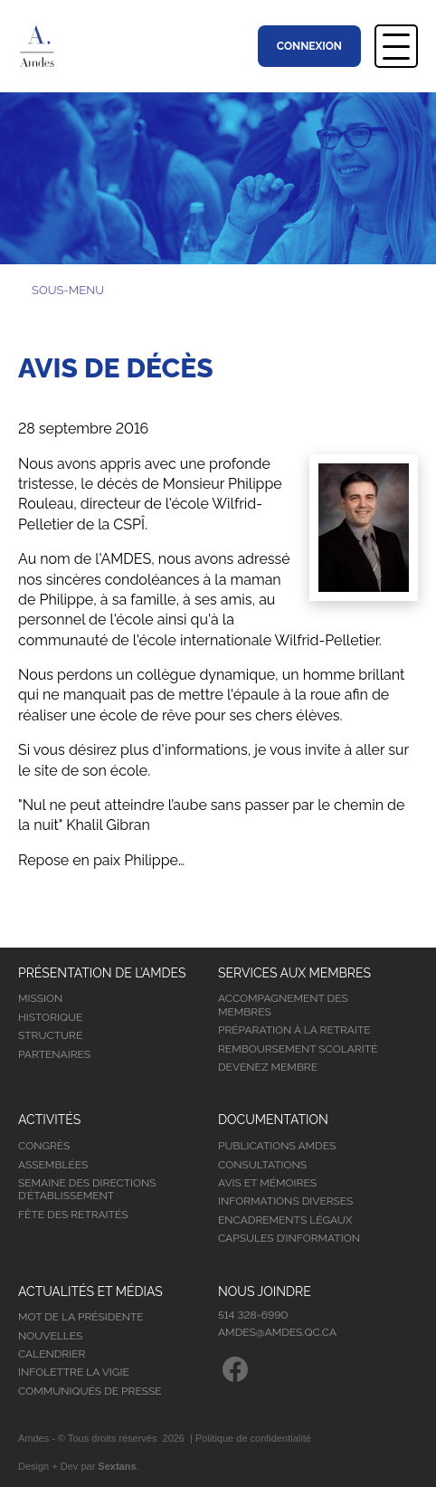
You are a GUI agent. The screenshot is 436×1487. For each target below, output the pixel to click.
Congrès (44, 1145)
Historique (50, 1017)
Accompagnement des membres (283, 1004)
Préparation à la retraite (294, 1030)
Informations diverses (285, 1201)
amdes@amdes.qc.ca (277, 1332)
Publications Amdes (277, 1145)
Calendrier (51, 1354)
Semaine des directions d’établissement (87, 1189)
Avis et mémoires (267, 1183)
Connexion (309, 46)
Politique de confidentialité (253, 1438)
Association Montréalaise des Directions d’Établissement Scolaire (46, 46)
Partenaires (54, 1054)
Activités (49, 1119)
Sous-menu (68, 290)
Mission (40, 998)
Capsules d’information (289, 1238)
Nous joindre (264, 1291)
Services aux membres (294, 973)
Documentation (273, 1119)
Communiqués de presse (90, 1391)
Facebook (235, 1369)
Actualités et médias (90, 1291)
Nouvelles (50, 1336)
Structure (50, 1035)
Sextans (117, 1466)
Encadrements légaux (285, 1220)
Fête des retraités (73, 1214)
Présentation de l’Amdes (102, 973)
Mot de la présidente (81, 1317)
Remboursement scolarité (297, 1049)
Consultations (262, 1164)
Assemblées (53, 1164)
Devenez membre (268, 1067)
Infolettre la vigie (73, 1372)
